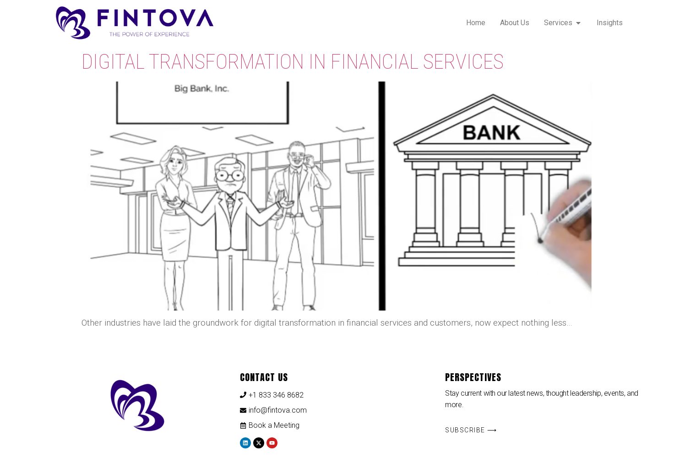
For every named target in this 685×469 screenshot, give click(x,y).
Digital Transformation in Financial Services (293, 61)
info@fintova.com (278, 410)
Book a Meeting (274, 425)
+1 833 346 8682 (276, 395)
